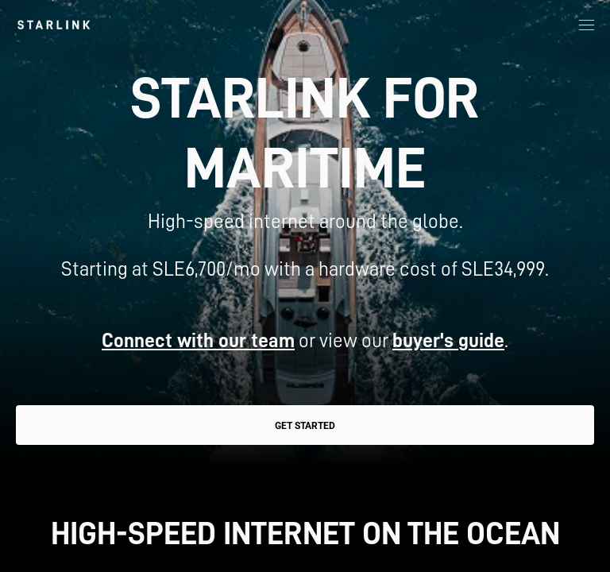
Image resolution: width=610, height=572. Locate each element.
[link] (53, 24)
